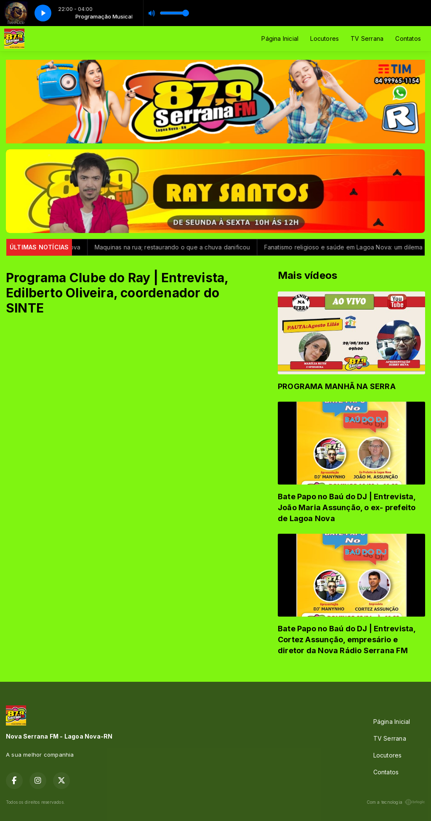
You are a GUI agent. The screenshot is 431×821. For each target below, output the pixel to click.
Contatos (408, 38)
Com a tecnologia (396, 802)
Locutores (324, 38)
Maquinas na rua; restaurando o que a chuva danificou (179, 247)
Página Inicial (279, 38)
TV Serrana (367, 38)
